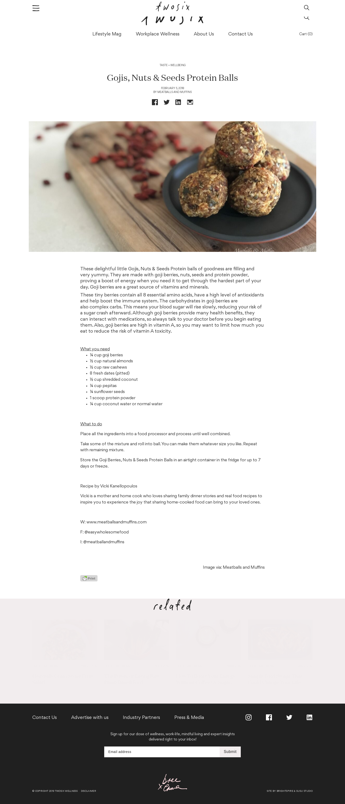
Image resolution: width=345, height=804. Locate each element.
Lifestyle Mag (106, 34)
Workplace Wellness (157, 34)
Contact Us (240, 34)
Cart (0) (306, 34)
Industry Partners (141, 717)
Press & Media (189, 717)
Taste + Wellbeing (173, 67)
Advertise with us (90, 717)
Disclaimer (88, 791)
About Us (204, 34)
